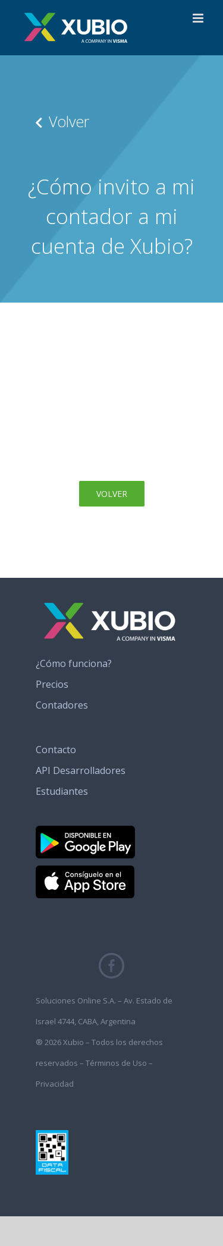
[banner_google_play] (85, 830)
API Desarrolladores (80, 770)
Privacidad (55, 1083)
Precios (52, 684)
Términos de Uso (116, 1063)
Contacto (56, 749)
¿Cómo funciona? (74, 663)
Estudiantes (62, 791)
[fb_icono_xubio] (111, 957)
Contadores (62, 705)
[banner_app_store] (85, 870)
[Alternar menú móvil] (199, 18)
